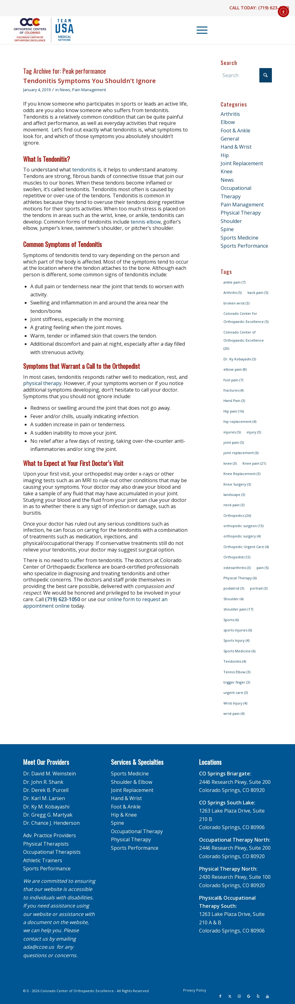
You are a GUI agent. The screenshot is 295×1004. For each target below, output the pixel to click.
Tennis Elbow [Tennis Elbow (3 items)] (236, 672)
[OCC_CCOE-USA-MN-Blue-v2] (39, 30)
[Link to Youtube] (267, 996)
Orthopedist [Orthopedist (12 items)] (236, 557)
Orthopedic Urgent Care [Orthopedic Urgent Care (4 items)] (246, 546)
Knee (226, 171)
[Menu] (199, 30)
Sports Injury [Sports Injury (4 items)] (236, 640)
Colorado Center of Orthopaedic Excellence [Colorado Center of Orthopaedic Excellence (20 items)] (243, 340)
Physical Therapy (241, 212)
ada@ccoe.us (38, 946)
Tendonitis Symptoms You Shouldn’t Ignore (89, 81)
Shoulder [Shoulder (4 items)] (233, 598)
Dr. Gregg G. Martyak (47, 814)
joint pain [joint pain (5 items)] (233, 442)
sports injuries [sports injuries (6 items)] (237, 630)
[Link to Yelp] (257, 996)
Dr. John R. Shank (43, 782)
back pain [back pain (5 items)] (258, 292)
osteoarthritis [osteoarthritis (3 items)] (237, 567)
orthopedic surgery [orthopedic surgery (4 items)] (242, 536)
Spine (227, 229)
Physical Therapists (46, 843)
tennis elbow (146, 221)
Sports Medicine (239, 237)
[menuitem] (199, 30)
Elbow (228, 122)
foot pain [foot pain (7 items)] (233, 380)
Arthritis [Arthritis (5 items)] (232, 292)
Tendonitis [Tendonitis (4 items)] (234, 661)
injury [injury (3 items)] (254, 432)
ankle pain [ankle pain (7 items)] (234, 282)
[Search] (246, 75)
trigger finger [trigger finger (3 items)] (236, 682)
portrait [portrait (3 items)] (259, 588)
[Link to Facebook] (220, 996)
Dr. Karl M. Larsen (44, 798)
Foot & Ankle (235, 130)
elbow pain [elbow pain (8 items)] (235, 369)
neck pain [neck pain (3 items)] (233, 504)
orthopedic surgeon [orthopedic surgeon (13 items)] (243, 525)
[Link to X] (229, 996)
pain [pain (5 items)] (262, 567)
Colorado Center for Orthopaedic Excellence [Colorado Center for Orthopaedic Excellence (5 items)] (245, 317)
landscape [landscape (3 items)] (234, 494)
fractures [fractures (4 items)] (233, 390)
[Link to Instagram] (239, 996)
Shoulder (231, 221)
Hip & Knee (124, 814)
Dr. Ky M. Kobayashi (46, 806)
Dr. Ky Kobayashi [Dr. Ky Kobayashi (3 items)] (239, 359)
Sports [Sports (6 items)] (231, 619)
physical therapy (42, 383)
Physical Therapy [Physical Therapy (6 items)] (240, 578)
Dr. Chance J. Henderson (51, 822)
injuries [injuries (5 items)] (232, 432)
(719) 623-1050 (273, 8)
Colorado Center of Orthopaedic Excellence (77, 990)
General (230, 138)
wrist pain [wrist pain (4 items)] (233, 713)
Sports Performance (244, 245)
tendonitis (84, 169)
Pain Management (89, 89)
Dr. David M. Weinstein (49, 773)
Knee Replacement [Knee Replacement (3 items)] (241, 473)
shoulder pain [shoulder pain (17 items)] (238, 609)
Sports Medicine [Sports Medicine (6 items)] (239, 651)
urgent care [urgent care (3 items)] (235, 692)
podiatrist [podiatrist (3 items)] (233, 588)
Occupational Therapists (52, 851)
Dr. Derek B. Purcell (45, 790)
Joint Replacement (242, 163)
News (65, 89)
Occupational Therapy (137, 831)
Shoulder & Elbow (131, 782)
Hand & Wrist (236, 146)
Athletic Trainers (42, 860)
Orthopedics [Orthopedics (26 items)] (237, 515)
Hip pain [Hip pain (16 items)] (233, 411)
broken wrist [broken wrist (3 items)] (236, 303)
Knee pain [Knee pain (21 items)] (254, 463)
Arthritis (230, 114)
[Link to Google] (248, 996)
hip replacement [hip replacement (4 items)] (239, 421)
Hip (225, 155)
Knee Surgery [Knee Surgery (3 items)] (237, 484)
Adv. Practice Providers (49, 835)
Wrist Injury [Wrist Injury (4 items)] (235, 703)
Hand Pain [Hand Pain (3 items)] (234, 400)
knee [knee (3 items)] (230, 463)
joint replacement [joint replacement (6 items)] (240, 452)
